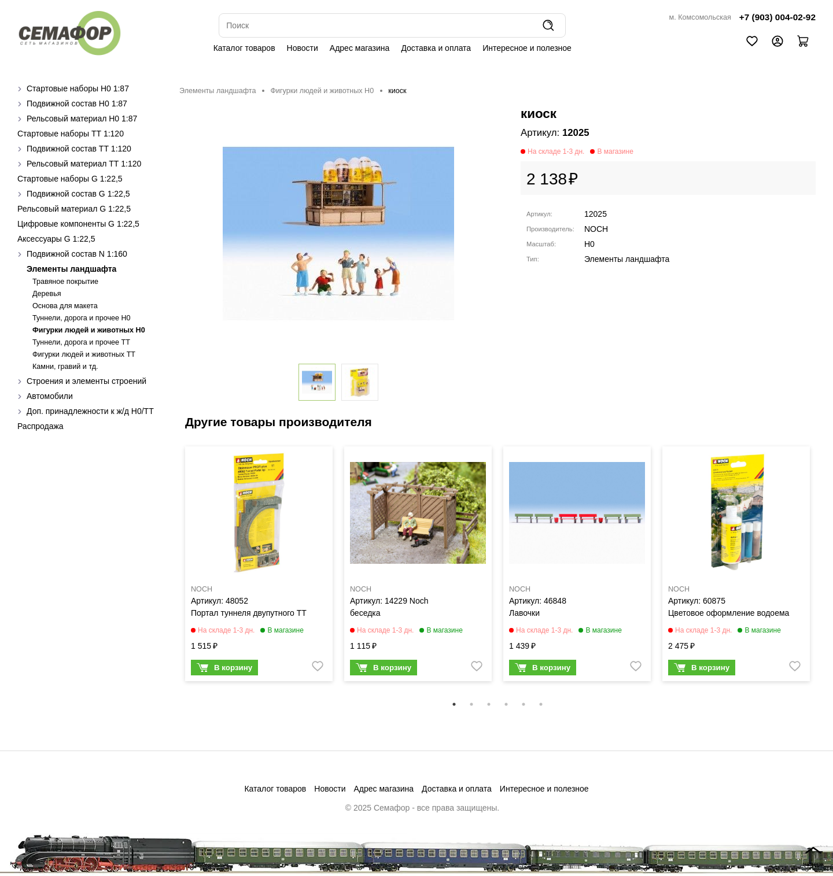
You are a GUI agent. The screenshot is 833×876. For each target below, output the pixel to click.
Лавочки (524, 613)
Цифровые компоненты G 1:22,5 (78, 223)
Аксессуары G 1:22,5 (56, 238)
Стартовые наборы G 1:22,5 (70, 178)
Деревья (46, 294)
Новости (302, 48)
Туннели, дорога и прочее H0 (81, 318)
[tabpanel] (259, 567)
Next (824, 571)
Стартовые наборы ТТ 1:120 (70, 133)
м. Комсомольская (700, 17)
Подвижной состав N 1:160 (77, 253)
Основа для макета (65, 306)
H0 (589, 244)
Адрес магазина (360, 48)
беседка (365, 613)
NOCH (596, 229)
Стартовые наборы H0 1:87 (78, 88)
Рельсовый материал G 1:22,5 (74, 208)
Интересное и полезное (527, 48)
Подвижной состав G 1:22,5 (78, 193)
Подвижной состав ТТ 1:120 (79, 148)
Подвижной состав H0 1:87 (77, 103)
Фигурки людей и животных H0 (88, 330)
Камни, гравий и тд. (65, 367)
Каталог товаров (244, 48)
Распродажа (40, 426)
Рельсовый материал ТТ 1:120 (84, 163)
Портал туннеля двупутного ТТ (249, 613)
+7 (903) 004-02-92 (777, 17)
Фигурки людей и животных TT (83, 354)
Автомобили (50, 396)
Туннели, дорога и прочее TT (81, 342)
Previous (170, 571)
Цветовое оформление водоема (728, 613)
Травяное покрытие (65, 282)
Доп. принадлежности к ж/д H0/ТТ (90, 411)
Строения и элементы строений (86, 381)
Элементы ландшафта (71, 268)
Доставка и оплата (436, 48)
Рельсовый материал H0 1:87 (82, 118)
